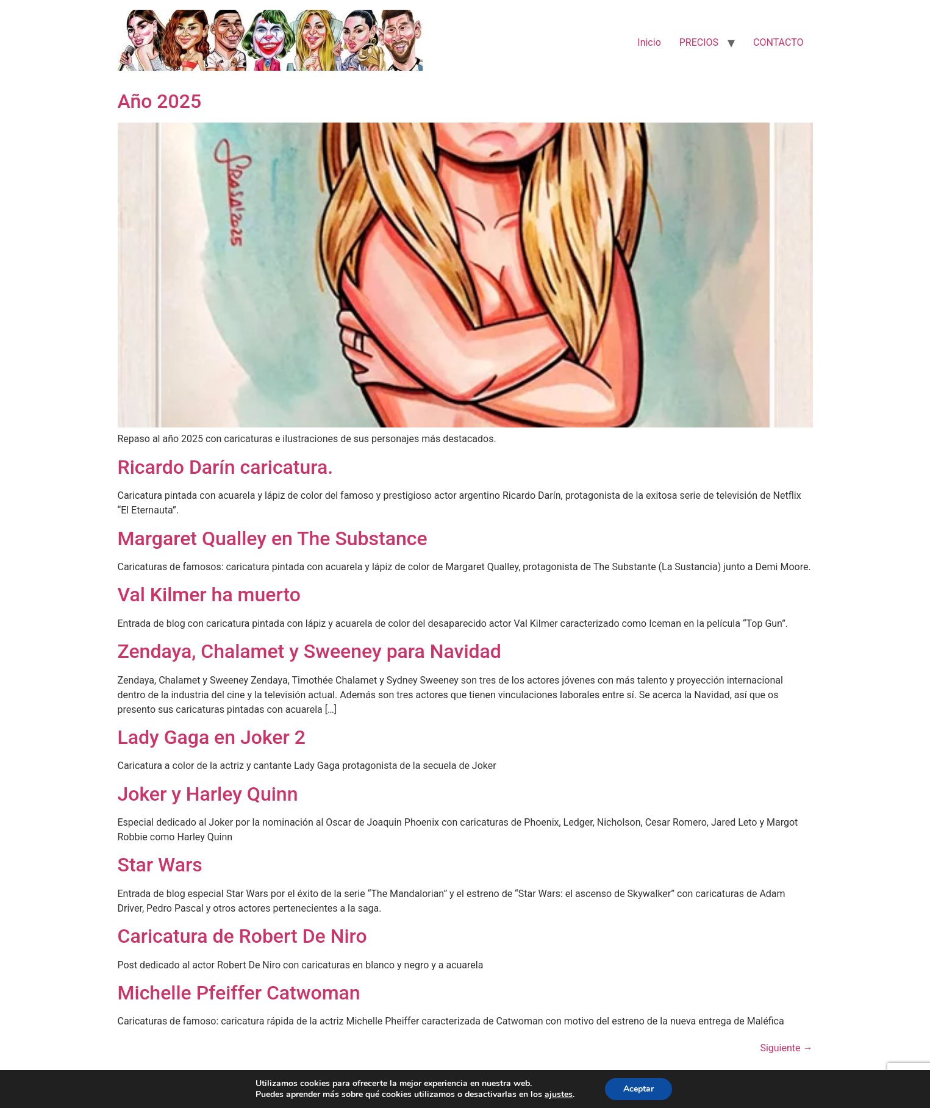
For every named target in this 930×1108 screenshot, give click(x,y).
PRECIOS (698, 42)
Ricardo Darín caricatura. (226, 467)
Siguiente (786, 1048)
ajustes (559, 1094)
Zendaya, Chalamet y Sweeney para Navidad (309, 651)
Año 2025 (160, 101)
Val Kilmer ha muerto (209, 594)
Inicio (648, 42)
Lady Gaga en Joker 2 (212, 737)
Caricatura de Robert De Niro (242, 936)
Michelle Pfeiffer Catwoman (239, 992)
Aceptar (638, 1089)
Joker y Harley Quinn (208, 794)
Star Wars (160, 864)
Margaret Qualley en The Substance (272, 538)
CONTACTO (778, 42)
